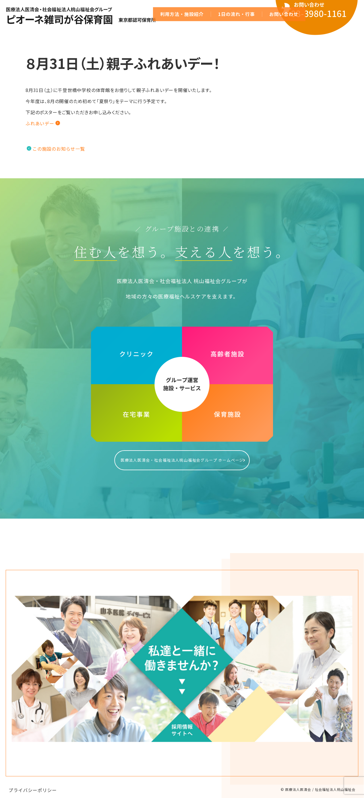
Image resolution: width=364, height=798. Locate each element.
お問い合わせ (283, 14)
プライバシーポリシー (33, 784)
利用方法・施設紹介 (182, 14)
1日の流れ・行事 (236, 14)
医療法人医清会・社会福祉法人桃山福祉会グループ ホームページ (182, 457)
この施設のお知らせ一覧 (58, 148)
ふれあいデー (40, 123)
